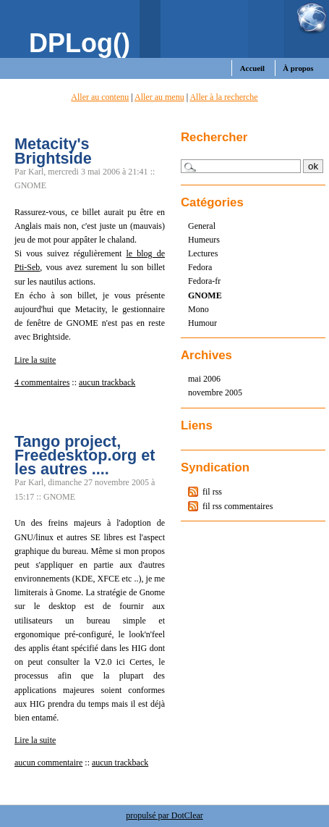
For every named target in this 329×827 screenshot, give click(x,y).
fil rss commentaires (237, 506)
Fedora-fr (204, 281)
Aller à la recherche (223, 97)
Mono (198, 309)
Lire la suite (35, 360)
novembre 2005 (215, 392)
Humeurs (204, 240)
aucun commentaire (48, 762)
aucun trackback (107, 382)
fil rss (212, 492)
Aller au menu (159, 97)
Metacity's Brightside (53, 151)
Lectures (203, 253)
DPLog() (79, 43)
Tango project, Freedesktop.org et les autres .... (84, 455)
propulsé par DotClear (164, 815)
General (201, 226)
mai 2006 (204, 379)
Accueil (252, 68)
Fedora (200, 267)
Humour (202, 323)
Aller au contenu (100, 97)
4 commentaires (41, 382)
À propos (298, 68)
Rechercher (214, 137)
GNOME (205, 295)
